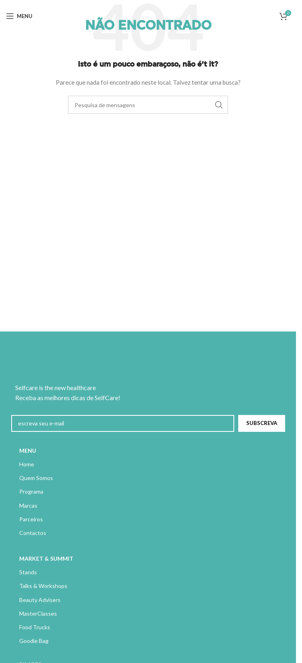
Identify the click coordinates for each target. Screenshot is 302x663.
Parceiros (31, 519)
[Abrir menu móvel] (19, 16)
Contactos (32, 532)
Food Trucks (34, 627)
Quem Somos (36, 477)
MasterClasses (38, 613)
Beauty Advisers (40, 599)
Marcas (28, 505)
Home (26, 464)
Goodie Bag (34, 640)
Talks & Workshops (43, 585)
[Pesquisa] (148, 105)
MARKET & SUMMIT (46, 558)
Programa (31, 491)
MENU (27, 450)
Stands (28, 572)
